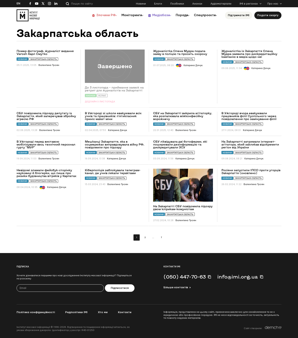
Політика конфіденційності (36, 312)
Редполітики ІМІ (76, 312)
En (18, 3)
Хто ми (103, 312)
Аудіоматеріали (220, 3)
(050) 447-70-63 (184, 276)
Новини (141, 3)
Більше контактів (175, 287)
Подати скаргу (268, 15)
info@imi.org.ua (237, 276)
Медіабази (155, 15)
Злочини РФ (96, 15)
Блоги (158, 3)
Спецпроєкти (203, 15)
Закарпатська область (43, 59)
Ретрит (102, 95)
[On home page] (28, 15)
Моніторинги (124, 15)
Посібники (177, 3)
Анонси (197, 3)
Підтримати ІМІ (238, 15)
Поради (178, 15)
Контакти (124, 312)
